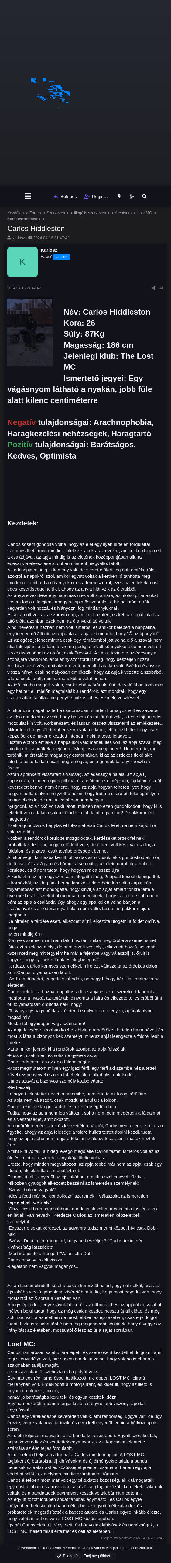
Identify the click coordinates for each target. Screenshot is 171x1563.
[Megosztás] (154, 288)
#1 (162, 288)
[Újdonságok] (119, 196)
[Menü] (28, 196)
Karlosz (18, 237)
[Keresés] (144, 196)
